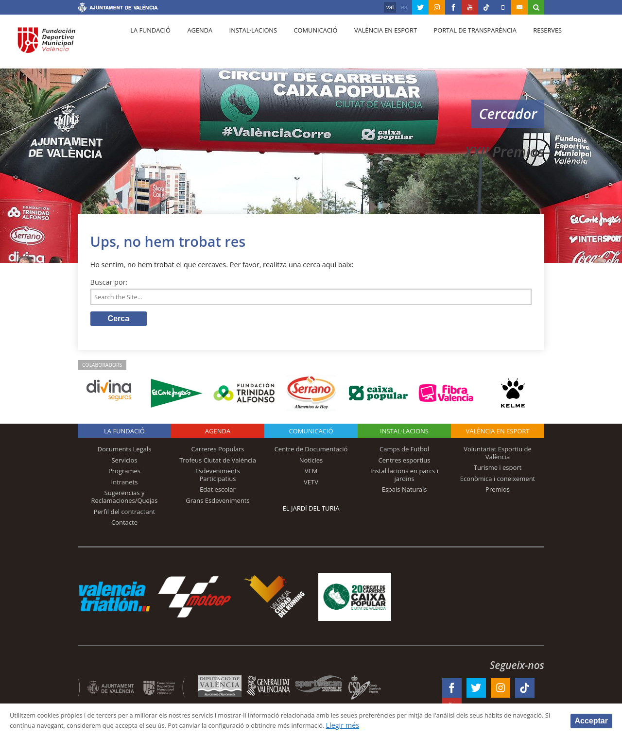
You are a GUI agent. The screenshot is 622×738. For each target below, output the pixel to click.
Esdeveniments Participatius (217, 477)
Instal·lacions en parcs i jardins (404, 477)
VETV (311, 485)
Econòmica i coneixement (498, 481)
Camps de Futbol (404, 451)
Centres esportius (405, 462)
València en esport (370, 44)
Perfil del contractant (125, 514)
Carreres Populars (217, 451)
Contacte (124, 525)
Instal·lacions (244, 44)
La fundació (148, 44)
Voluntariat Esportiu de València (498, 455)
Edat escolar (218, 492)
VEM (311, 473)
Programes (124, 473)
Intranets (124, 485)
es (404, 7)
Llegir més (457, 725)
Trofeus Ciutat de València (217, 462)
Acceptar (591, 720)
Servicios (124, 462)
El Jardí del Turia (311, 511)
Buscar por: (109, 282)
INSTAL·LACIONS (404, 433)
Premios (497, 492)
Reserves (525, 44)
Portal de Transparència (457, 44)
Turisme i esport (498, 470)
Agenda (194, 44)
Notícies (311, 462)
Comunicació (303, 44)
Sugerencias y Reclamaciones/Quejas (124, 499)
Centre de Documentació (311, 451)
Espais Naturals (404, 492)
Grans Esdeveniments (217, 503)
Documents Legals (125, 451)
